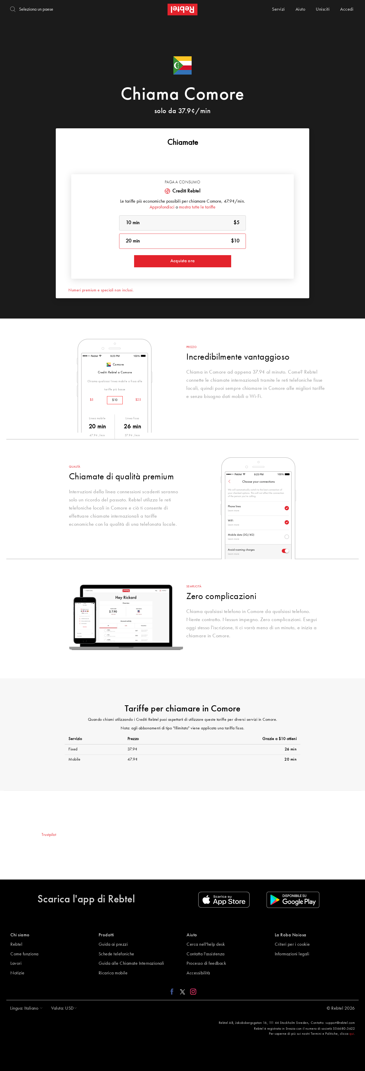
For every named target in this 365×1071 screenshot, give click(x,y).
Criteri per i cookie (292, 944)
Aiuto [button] (192, 935)
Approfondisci (162, 207)
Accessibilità (198, 973)
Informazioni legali (292, 954)
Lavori (16, 963)
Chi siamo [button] (20, 935)
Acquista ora (182, 261)
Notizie (17, 973)
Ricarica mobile (113, 973)
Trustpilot (49, 835)
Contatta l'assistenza (206, 954)
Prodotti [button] (106, 935)
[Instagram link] (192, 991)
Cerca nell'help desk (206, 944)
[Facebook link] (173, 991)
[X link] (182, 991)
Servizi (278, 9)
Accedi (346, 9)
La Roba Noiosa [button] (290, 935)
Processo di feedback (206, 963)
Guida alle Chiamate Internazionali (131, 963)
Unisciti (323, 9)
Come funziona (24, 954)
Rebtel (16, 944)
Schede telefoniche (116, 954)
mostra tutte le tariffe (197, 207)
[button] (25, 1008)
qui (351, 1033)
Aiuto (300, 9)
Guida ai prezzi (113, 944)
